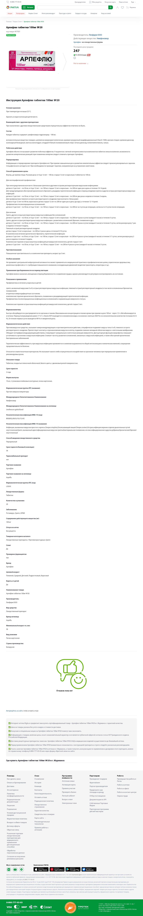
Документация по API (98, 800)
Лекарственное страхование (41, 806)
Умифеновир (103, 39)
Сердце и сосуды (81, 13)
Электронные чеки (69, 803)
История (38, 783)
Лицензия (11, 806)
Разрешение (12, 809)
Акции (10, 13)
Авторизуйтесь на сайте (14, 711)
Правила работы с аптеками (41, 829)
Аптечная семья (68, 781)
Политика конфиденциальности (15, 795)
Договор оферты (13, 826)
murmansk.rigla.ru (77, 874)
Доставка (10, 786)
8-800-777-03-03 (14, 903)
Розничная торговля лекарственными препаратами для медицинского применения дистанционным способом (15, 840)
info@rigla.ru (107, 911)
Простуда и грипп (65, 13)
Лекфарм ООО (95, 35)
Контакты (38, 790)
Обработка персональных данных (15, 852)
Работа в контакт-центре (126, 792)
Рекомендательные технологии (42, 823)
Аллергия (94, 13)
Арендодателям (80, 2)
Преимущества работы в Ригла (126, 780)
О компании (39, 779)
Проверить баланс (69, 792)
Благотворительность (43, 794)
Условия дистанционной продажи (16, 814)
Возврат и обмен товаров (17, 822)
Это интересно (12, 790)
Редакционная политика (44, 801)
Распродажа (20, 13)
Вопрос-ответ (67, 799)
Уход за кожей (106, 13)
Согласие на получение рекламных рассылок (16, 858)
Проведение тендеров (98, 779)
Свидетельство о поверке (44, 814)
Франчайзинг (95, 783)
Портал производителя (99, 786)
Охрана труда (122, 796)
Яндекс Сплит (33, 13)
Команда (38, 786)
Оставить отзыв (41, 797)
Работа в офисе (123, 789)
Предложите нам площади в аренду (97, 791)
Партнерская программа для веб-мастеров (99, 810)
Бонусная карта (110, 2)
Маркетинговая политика (17, 819)
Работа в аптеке (123, 785)
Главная (9, 22)
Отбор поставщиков (97, 796)
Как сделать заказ (14, 779)
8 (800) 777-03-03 (28, 879)
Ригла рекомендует (48, 13)
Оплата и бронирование (16, 783)
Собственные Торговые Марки (99, 805)
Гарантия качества (42, 811)
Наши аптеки (123, 2)
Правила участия (68, 788)
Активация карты (69, 785)
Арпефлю (77, 42)
